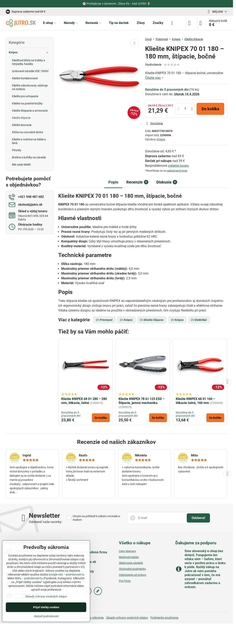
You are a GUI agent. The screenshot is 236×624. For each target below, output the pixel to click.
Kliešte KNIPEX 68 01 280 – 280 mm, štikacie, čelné (84, 401)
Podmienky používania (164, 617)
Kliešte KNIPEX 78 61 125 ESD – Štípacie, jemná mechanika (142, 401)
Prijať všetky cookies (46, 607)
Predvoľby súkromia (91, 617)
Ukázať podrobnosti (46, 616)
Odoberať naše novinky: (45, 522)
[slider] (172, 64)
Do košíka (210, 108)
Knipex (161, 139)
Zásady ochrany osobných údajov (127, 617)
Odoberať (198, 518)
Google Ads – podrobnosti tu (66, 574)
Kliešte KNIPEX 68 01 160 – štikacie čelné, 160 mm (195, 401)
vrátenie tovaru (178, 166)
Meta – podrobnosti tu (29, 578)
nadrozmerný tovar (177, 170)
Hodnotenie (153, 64)
